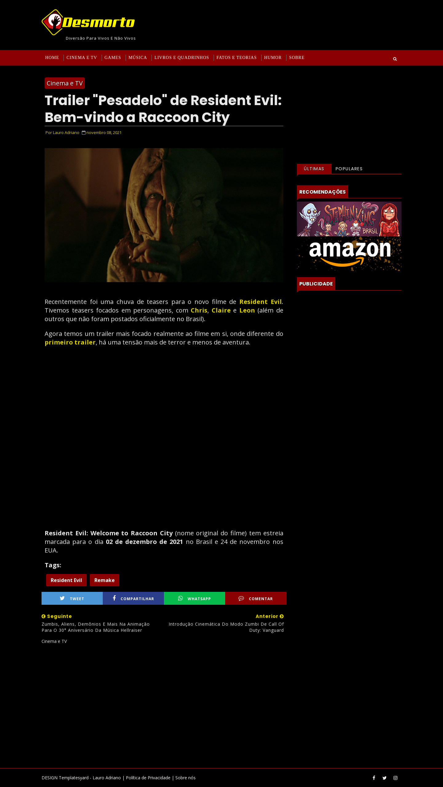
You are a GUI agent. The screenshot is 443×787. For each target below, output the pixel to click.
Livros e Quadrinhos (181, 57)
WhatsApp (194, 598)
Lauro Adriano (107, 778)
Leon (248, 310)
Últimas (314, 169)
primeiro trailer (70, 342)
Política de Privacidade (148, 778)
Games (113, 57)
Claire (222, 310)
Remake (104, 580)
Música (138, 57)
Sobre (297, 57)
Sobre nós (185, 778)
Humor (273, 57)
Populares (349, 169)
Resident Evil (258, 301)
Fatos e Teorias (237, 57)
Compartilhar (133, 598)
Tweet (72, 598)
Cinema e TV (81, 57)
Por (62, 132)
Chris (199, 310)
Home (52, 57)
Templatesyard (74, 778)
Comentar (255, 598)
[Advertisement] (164, 704)
